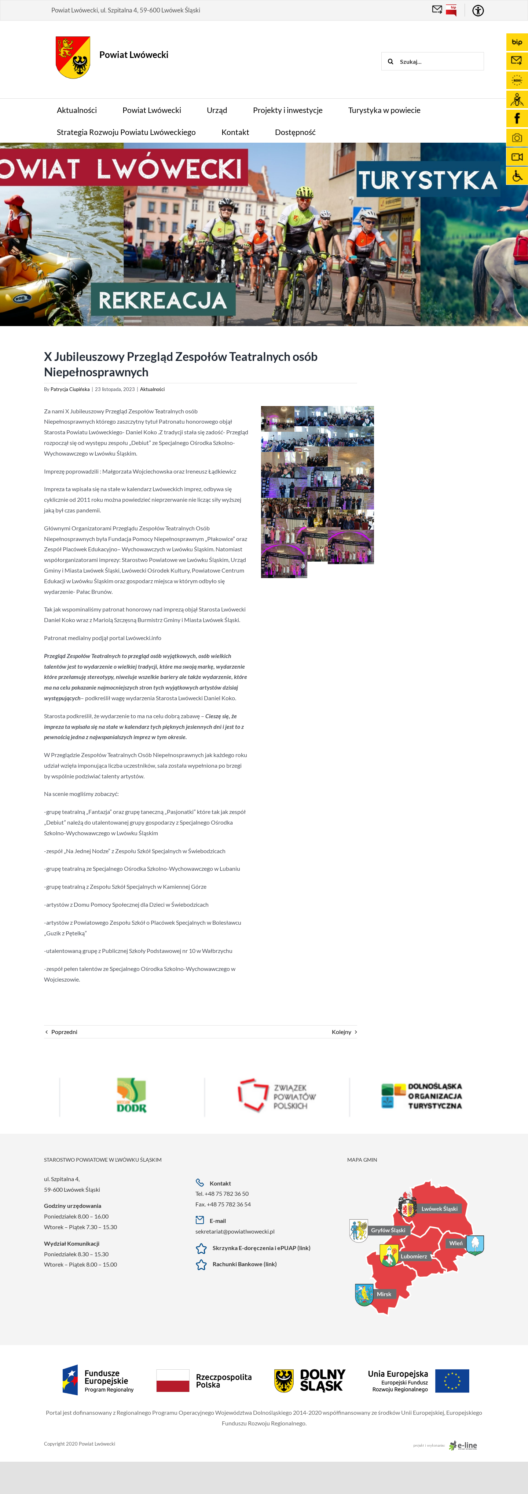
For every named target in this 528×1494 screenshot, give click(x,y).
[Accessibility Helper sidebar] (478, 11)
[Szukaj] (390, 61)
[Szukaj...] (432, 61)
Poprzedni (64, 1031)
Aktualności (152, 389)
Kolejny (341, 1031)
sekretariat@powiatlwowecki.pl (235, 1231)
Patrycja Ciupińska (70, 389)
